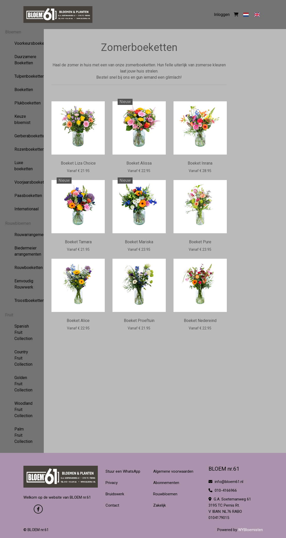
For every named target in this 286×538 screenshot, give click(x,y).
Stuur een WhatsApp (123, 471)
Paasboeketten (22, 195)
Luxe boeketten (22, 165)
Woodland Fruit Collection (22, 409)
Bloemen (13, 32)
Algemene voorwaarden (173, 471)
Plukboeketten (22, 103)
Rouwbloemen (18, 223)
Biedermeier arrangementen (22, 251)
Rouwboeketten (22, 267)
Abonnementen (166, 482)
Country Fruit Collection (22, 358)
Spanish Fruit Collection (22, 332)
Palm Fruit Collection (22, 435)
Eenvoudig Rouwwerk (22, 284)
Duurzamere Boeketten (22, 59)
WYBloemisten (250, 529)
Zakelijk (159, 505)
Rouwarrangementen (22, 234)
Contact (112, 505)
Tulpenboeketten (22, 76)
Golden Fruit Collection (22, 383)
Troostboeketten (22, 300)
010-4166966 (223, 490)
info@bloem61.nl (226, 481)
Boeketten (22, 89)
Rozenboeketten (22, 149)
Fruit (9, 314)
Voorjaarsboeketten (22, 182)
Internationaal (22, 209)
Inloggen (222, 14)
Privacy (112, 482)
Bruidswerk (115, 494)
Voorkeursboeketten (22, 43)
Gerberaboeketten (22, 135)
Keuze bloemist (22, 119)
